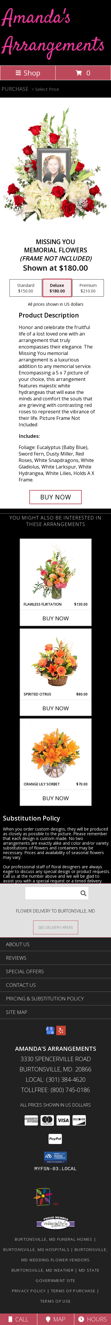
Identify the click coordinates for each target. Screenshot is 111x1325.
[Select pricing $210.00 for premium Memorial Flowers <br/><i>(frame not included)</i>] (88, 288)
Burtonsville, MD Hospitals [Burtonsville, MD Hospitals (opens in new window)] (36, 1249)
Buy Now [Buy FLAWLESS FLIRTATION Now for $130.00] (55, 618)
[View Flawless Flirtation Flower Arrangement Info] (55, 570)
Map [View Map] (55, 1319)
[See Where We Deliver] (55, 927)
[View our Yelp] (61, 1033)
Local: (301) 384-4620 (56, 1080)
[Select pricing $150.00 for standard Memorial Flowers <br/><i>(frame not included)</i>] (26, 288)
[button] (55, 1157)
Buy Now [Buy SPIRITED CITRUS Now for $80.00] (55, 708)
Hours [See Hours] (92, 1319)
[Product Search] (57, 893)
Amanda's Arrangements (54, 32)
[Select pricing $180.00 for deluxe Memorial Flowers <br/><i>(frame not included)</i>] (57, 288)
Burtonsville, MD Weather (43, 1270)
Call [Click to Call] (18, 1319)
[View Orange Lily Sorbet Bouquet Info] (55, 750)
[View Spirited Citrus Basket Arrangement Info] (55, 660)
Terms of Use (55, 1301)
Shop (27, 73)
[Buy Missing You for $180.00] (55, 497)
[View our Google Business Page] (50, 1033)
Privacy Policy (29, 1290)
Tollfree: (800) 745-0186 (55, 1090)
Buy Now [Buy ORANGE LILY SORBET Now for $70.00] (55, 798)
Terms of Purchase (73, 1290)
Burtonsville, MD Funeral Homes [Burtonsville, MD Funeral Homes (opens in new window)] (54, 1239)
